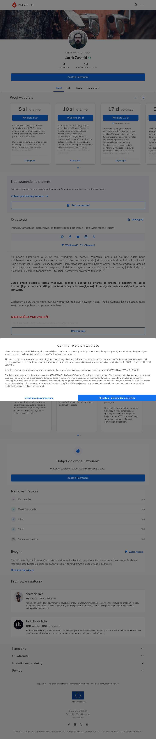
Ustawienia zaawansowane (39, 398)
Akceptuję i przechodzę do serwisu (117, 398)
